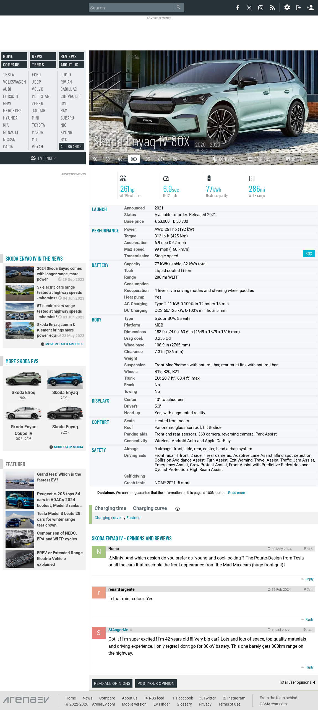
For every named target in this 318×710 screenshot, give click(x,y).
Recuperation (136, 290)
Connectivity (135, 440)
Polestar (40, 96)
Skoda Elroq (23, 384)
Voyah (37, 146)
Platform (132, 325)
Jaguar (38, 110)
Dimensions (135, 331)
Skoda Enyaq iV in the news (34, 258)
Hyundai (11, 118)
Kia (6, 125)
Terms (38, 64)
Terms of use (229, 704)
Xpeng (66, 132)
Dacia (8, 146)
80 (120, 159)
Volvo (37, 89)
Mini (35, 118)
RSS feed (156, 698)
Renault (11, 132)
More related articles (64, 344)
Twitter (210, 698)
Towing (130, 391)
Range (130, 277)
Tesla (8, 74)
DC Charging (136, 310)
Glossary (184, 704)
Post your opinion (155, 683)
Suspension (134, 364)
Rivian (66, 82)
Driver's (131, 406)
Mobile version (134, 704)
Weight (130, 358)
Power (130, 229)
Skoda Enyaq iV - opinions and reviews (132, 538)
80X (134, 159)
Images (294, 159)
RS (175, 159)
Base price (134, 221)
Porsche (11, 96)
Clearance (133, 351)
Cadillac (69, 89)
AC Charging (136, 303)
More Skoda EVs (22, 361)
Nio (64, 125)
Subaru (67, 118)
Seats (129, 420)
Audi (7, 89)
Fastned (133, 517)
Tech (128, 270)
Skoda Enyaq (65, 384)
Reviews (69, 56)
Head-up (132, 412)
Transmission (136, 255)
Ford (36, 74)
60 (108, 159)
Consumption (136, 283)
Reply (310, 579)
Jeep (36, 82)
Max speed (134, 249)
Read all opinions (112, 683)
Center (130, 399)
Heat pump (134, 297)
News (37, 56)
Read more (236, 493)
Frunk (129, 384)
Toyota (38, 125)
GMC (64, 103)
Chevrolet (71, 96)
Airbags (131, 448)
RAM (64, 110)
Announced (134, 208)
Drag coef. (133, 338)
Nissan (9, 139)
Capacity (132, 263)
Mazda (37, 132)
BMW (7, 103)
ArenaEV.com (103, 704)
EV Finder (161, 704)
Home (8, 56)
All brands (71, 146)
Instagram (236, 698)
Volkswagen (14, 82)
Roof (128, 427)
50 (95, 159)
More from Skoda (68, 447)
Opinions (258, 159)
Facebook (184, 698)
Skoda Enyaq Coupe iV (23, 422)
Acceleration (135, 242)
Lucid (66, 74)
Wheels (131, 371)
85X (161, 159)
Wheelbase (134, 345)
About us (70, 64)
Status (130, 214)
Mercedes (12, 110)
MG (34, 139)
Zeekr (37, 103)
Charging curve (108, 517)
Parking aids (135, 434)
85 (148, 159)
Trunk (129, 378)
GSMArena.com (273, 704)
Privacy (205, 704)
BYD (64, 139)
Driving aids (135, 455)
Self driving (134, 476)
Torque (130, 236)
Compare (223, 159)
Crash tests (134, 482)
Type (128, 318)
